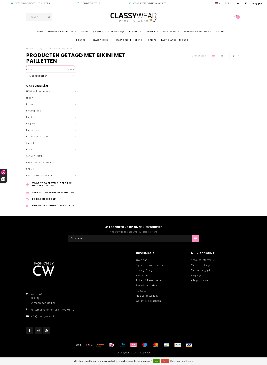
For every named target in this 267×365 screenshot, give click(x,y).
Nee (165, 361)
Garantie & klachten (148, 300)
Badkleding (170, 31)
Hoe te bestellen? (147, 295)
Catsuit (221, 31)
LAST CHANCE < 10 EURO (174, 40)
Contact (141, 290)
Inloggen (257, 3)
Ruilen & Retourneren (149, 280)
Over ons (141, 260)
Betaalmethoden (146, 285)
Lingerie (150, 31)
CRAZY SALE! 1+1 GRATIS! (129, 40)
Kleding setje (116, 31)
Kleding (133, 31)
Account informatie (203, 260)
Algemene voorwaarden (150, 265)
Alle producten (200, 280)
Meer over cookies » (181, 361)
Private (80, 40)
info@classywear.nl (42, 316)
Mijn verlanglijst (200, 270)
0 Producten (199, 55)
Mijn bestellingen (201, 265)
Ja (156, 361)
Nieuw (84, 31)
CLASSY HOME (100, 40)
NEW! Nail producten (61, 31)
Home (40, 31)
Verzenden (142, 275)
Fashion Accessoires (196, 31)
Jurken (97, 31)
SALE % (152, 40)
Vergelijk (196, 275)
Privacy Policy (144, 270)
